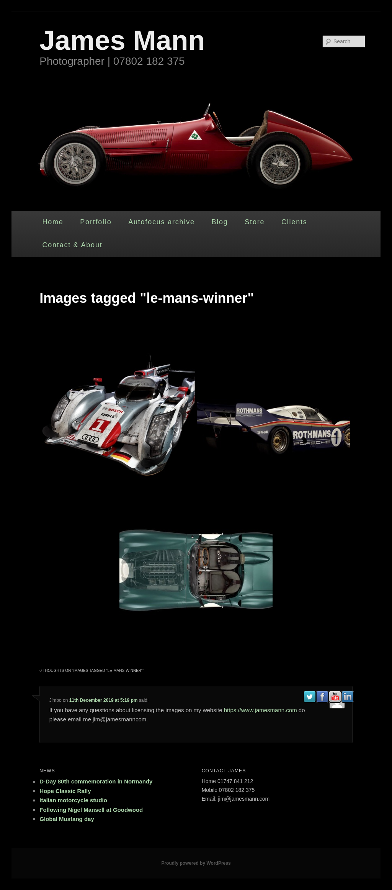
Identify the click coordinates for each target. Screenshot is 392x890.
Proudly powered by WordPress (195, 863)
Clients (294, 222)
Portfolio (95, 222)
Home (52, 222)
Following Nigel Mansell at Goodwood (91, 809)
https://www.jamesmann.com (260, 710)
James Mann (122, 40)
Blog (219, 222)
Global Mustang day (66, 819)
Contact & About (72, 245)
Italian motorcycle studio (73, 800)
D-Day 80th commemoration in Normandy (95, 781)
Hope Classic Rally (65, 791)
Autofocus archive (161, 222)
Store (255, 222)
